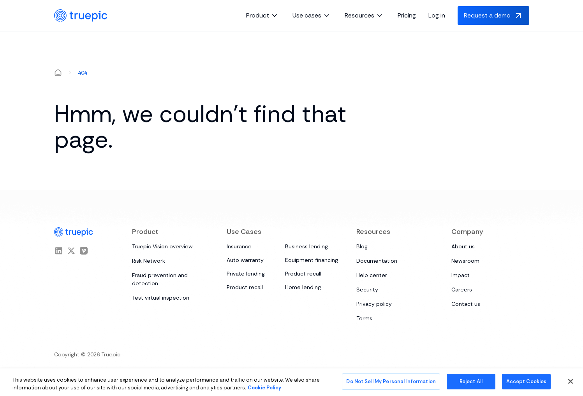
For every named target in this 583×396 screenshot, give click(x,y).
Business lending (306, 246)
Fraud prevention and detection (160, 279)
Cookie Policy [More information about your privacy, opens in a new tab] (264, 387)
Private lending (246, 273)
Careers (461, 289)
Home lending (303, 287)
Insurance (239, 246)
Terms (364, 318)
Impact (460, 275)
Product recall (303, 273)
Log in (436, 15)
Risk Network (148, 260)
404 (82, 72)
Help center (371, 275)
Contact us (465, 303)
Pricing (407, 15)
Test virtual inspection (160, 297)
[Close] (570, 381)
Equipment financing (311, 259)
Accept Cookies (526, 381)
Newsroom (465, 260)
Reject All (471, 381)
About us (463, 246)
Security (367, 289)
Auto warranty (245, 259)
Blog (362, 246)
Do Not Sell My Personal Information (391, 381)
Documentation (376, 260)
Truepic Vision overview (162, 246)
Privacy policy (374, 303)
